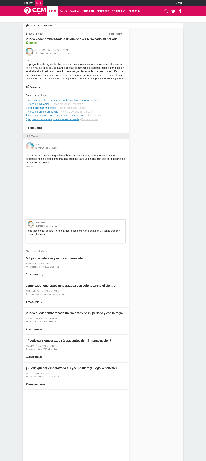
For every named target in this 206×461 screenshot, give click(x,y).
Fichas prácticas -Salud (72, 107)
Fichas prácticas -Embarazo (67, 103)
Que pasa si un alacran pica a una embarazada (52, 119)
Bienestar (103, 11)
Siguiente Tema (114, 33)
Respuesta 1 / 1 (34, 136)
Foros (52, 11)
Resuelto (33, 43)
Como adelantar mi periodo (41, 107)
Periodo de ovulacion (38, 103)
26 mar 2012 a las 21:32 (61, 53)
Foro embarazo (96, 115)
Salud (38, 3)
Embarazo (48, 25)
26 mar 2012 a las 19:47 (46, 148)
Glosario (134, 11)
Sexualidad (118, 11)
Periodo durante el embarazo (42, 111)
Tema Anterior (36, 33)
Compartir (35, 87)
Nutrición (88, 11)
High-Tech (28, 3)
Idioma (179, 3)
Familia (74, 11)
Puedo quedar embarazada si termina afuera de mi (54, 115)
